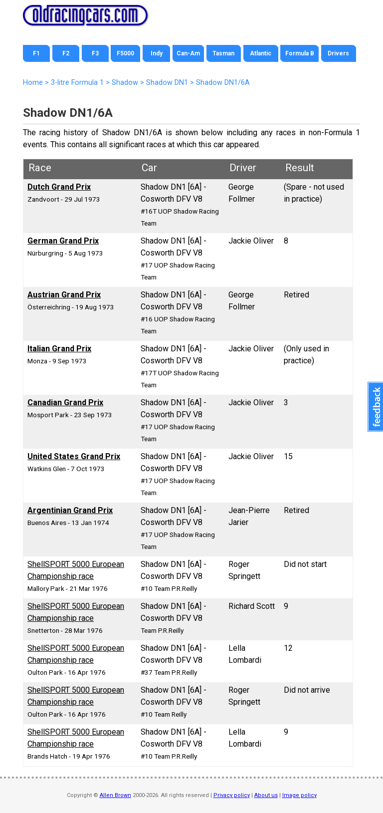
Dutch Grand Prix (59, 187)
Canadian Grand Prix (65, 402)
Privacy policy (231, 795)
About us (266, 795)
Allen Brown (115, 795)
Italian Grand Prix (59, 348)
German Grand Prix (63, 241)
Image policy (299, 795)
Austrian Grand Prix (64, 294)
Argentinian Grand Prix (70, 510)
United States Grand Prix (73, 456)
